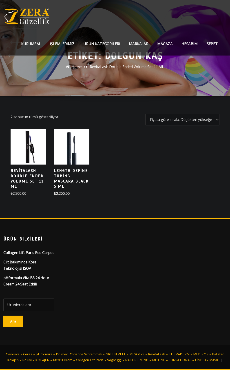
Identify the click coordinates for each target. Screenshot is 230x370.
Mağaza (164, 43)
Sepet (212, 43)
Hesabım (189, 43)
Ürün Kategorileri (101, 43)
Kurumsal (31, 43)
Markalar (138, 43)
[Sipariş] (182, 119)
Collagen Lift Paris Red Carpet (28, 252)
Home (77, 66)
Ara (13, 321)
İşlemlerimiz (62, 43)
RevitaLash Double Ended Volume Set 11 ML (127, 66)
